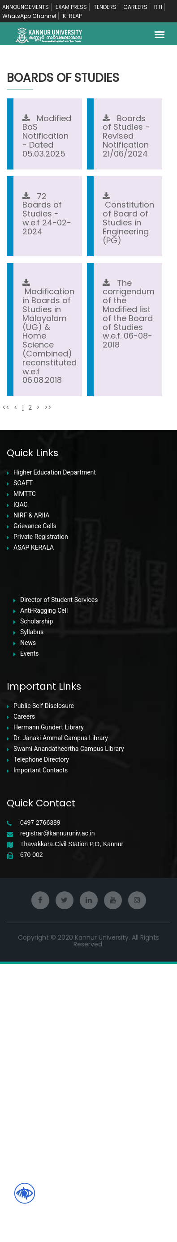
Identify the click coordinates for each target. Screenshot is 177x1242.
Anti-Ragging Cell (44, 889)
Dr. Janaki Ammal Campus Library (60, 1016)
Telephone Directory (41, 1038)
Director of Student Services (59, 878)
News (28, 921)
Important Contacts (40, 1048)
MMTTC (24, 772)
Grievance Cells (34, 804)
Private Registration (40, 815)
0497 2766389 (40, 1101)
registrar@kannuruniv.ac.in (57, 1111)
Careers (24, 995)
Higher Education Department (54, 751)
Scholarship (36, 899)
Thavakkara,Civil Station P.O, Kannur (71, 1122)
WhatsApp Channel (29, 16)
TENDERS (105, 7)
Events (29, 932)
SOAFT (23, 761)
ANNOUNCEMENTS (25, 7)
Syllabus (31, 910)
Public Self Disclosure (43, 984)
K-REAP (72, 16)
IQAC (20, 783)
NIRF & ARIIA (31, 793)
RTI (158, 7)
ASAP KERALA (33, 826)
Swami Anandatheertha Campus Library (68, 1027)
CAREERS (135, 7)
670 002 (31, 1133)
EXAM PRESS (71, 7)
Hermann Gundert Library (48, 1005)
